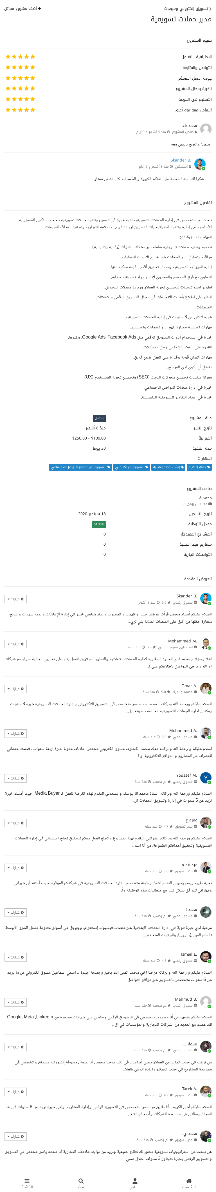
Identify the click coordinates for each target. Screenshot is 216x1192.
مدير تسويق (184, 826)
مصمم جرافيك (182, 692)
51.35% (99, 524)
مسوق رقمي (183, 602)
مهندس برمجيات (195, 504)
